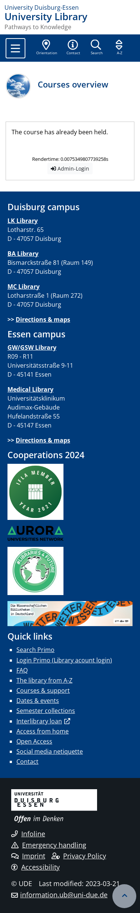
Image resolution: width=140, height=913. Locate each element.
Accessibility (35, 867)
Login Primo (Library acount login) (64, 660)
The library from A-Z (44, 680)
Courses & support (43, 690)
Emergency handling (48, 844)
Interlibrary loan (39, 721)
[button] (73, 48)
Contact (27, 761)
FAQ (22, 670)
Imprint (28, 855)
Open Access (34, 741)
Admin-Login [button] (70, 168)
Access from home (42, 731)
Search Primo (35, 650)
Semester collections (45, 711)
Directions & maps (43, 319)
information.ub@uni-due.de (64, 894)
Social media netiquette (49, 751)
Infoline (28, 833)
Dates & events (37, 700)
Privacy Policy (79, 855)
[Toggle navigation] (15, 48)
